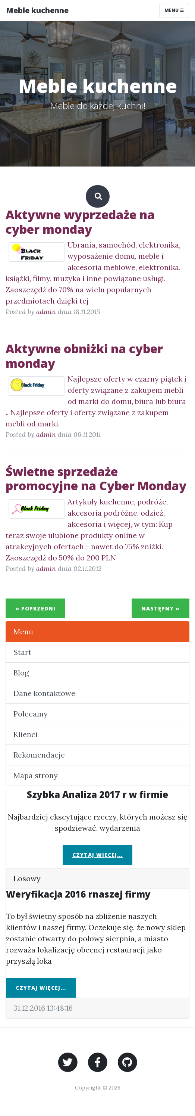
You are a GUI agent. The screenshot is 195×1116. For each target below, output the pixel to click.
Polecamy (30, 713)
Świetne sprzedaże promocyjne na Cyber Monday (96, 478)
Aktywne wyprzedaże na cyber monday (80, 221)
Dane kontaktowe (44, 693)
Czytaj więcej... (97, 854)
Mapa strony (35, 775)
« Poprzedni (35, 608)
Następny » (160, 608)
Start (22, 652)
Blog (21, 672)
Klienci (25, 734)
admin (46, 311)
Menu (23, 631)
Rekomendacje (39, 754)
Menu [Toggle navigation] (174, 10)
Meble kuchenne (37, 10)
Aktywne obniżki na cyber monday (84, 356)
